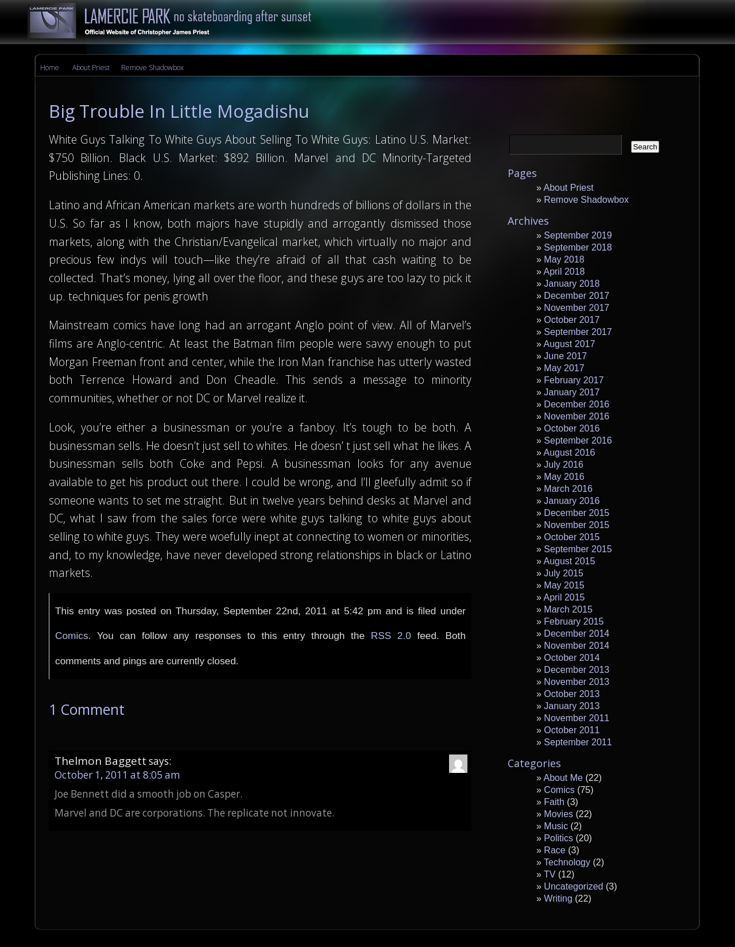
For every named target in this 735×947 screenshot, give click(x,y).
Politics (558, 838)
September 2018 (578, 247)
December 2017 (576, 296)
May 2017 (564, 368)
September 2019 (578, 235)
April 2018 (564, 271)
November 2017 (576, 308)
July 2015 (563, 573)
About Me (562, 778)
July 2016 (563, 464)
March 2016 (568, 489)
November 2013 (576, 682)
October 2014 (571, 658)
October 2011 (571, 730)
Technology (567, 862)
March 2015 (568, 609)
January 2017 (571, 392)
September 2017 (578, 332)
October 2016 (571, 428)
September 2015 (578, 549)
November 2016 (576, 416)
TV (549, 874)
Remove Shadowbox (152, 67)
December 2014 (576, 633)
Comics (71, 635)
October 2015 (571, 537)
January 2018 (571, 283)
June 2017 (565, 356)
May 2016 (564, 477)
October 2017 (571, 320)
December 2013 (576, 670)
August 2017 (569, 344)
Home (49, 67)
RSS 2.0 (391, 635)
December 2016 (576, 404)
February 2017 (574, 380)
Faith (554, 802)
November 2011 (576, 718)
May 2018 (564, 259)
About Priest (91, 67)
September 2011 (578, 742)
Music (556, 826)
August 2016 (569, 452)
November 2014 (576, 645)
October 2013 (571, 694)
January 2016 (571, 501)
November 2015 (576, 525)
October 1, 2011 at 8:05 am (117, 775)
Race (554, 850)
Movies (558, 814)
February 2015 (574, 621)
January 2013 (571, 706)
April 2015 (564, 597)
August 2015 (569, 561)
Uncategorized (573, 886)
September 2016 (578, 440)
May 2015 (564, 585)
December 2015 (576, 513)
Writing (558, 898)
